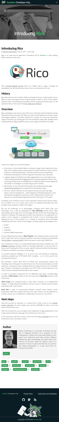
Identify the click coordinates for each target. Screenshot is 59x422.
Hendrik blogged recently (14, 86)
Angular (5, 369)
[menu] (56, 2)
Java (4, 362)
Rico (2, 55)
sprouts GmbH (18, 240)
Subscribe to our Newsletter (47, 394)
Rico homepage (43, 317)
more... (6, 354)
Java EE (25, 362)
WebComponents (20, 369)
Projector (35, 369)
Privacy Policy (28, 394)
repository (8, 246)
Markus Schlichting (9, 52)
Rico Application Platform (33, 104)
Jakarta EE (37, 362)
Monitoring (29, 365)
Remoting (16, 365)
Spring (5, 365)
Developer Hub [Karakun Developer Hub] (19, 2)
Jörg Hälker (7, 240)
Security (42, 365)
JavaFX (14, 362)
